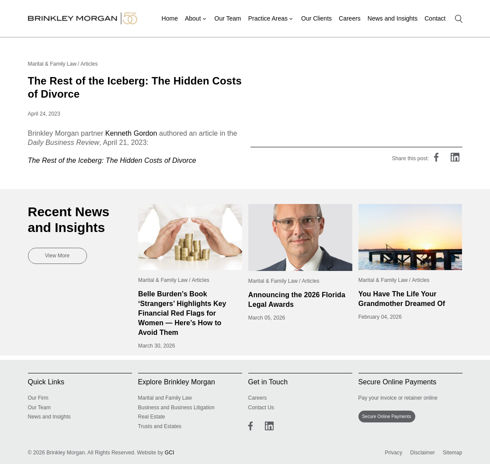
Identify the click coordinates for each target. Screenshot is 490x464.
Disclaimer (422, 453)
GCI (169, 453)
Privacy (393, 453)
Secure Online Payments (386, 416)
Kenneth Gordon (131, 133)
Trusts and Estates (160, 426)
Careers (350, 18)
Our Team (228, 18)
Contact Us (261, 407)
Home (170, 18)
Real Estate (151, 417)
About (193, 18)
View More (57, 256)
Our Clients (316, 18)
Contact (434, 18)
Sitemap (452, 453)
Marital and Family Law (165, 398)
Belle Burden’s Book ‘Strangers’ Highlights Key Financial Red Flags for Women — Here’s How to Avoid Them (182, 313)
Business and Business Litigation (176, 407)
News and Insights (392, 18)
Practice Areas (268, 18)
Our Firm (38, 398)
